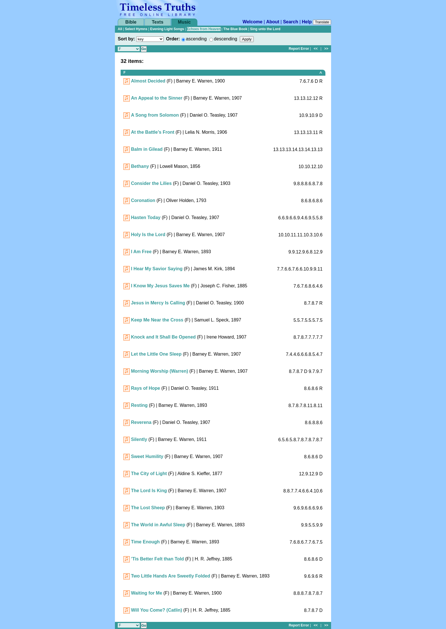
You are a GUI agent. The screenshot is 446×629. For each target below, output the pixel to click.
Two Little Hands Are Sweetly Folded (170, 576)
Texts (158, 22)
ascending (196, 38)
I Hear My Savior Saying (156, 268)
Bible (130, 22)
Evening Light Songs (167, 29)
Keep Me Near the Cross (157, 319)
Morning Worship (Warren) (159, 371)
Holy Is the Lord (148, 234)
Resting (139, 405)
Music (184, 22)
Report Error (299, 49)
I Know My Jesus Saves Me (160, 285)
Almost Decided (148, 81)
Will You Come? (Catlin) (156, 610)
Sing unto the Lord (265, 29)
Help (307, 21)
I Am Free (141, 251)
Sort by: (126, 38)
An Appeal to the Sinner (156, 98)
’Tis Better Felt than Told (157, 558)
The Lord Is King (149, 490)
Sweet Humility (147, 456)
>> (326, 49)
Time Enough (145, 541)
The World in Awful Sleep (158, 524)
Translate (322, 22)
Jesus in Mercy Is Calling (158, 302)
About (272, 21)
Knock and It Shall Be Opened (163, 337)
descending (225, 38)
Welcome (253, 21)
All (120, 29)
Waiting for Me (146, 593)
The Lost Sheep (148, 507)
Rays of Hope (145, 388)
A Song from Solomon (155, 115)
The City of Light (149, 473)
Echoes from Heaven (204, 29)
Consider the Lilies (151, 183)
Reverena (141, 422)
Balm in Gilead (146, 149)
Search (290, 21)
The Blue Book (235, 29)
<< (316, 49)
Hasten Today (145, 217)
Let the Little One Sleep (156, 354)
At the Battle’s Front (152, 132)
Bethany (140, 166)
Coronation (143, 200)
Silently (139, 439)
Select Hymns (136, 29)
